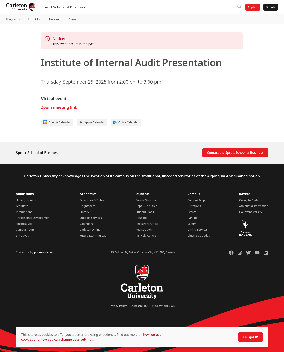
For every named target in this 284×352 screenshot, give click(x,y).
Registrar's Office (147, 224)
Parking (193, 218)
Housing (141, 218)
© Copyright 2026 (163, 306)
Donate (270, 7)
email (50, 252)
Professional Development (33, 218)
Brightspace (87, 206)
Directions (194, 206)
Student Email (145, 212)
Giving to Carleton (251, 200)
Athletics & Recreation (253, 206)
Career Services (146, 200)
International (24, 212)
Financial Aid (24, 224)
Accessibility (139, 306)
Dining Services (198, 229)
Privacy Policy (118, 306)
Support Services (91, 218)
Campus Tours (25, 229)
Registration (144, 229)
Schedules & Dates (92, 200)
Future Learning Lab (93, 235)
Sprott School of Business (63, 7)
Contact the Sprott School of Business (235, 152)
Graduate (22, 206)
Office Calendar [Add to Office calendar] (126, 122)
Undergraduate (26, 200)
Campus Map (196, 200)
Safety (192, 224)
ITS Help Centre (146, 235)
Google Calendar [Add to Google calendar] (57, 122)
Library (84, 212)
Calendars (86, 224)
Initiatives (22, 235)
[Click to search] (239, 7)
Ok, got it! (250, 337)
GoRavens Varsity (250, 212)
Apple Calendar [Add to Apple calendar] (92, 122)
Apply (251, 7)
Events (192, 212)
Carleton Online (90, 229)
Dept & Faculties (146, 206)
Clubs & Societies (199, 235)
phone (38, 252)
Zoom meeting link (59, 107)
